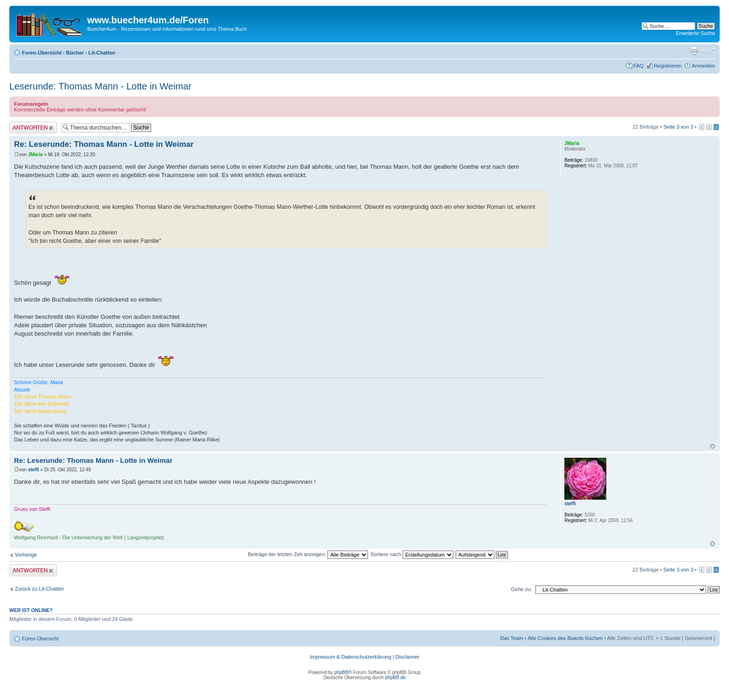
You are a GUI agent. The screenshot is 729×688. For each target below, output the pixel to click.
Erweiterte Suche (695, 33)
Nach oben (712, 446)
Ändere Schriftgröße (708, 51)
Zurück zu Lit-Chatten (39, 589)
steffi (33, 469)
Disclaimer (407, 657)
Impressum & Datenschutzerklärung (350, 657)
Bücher (75, 52)
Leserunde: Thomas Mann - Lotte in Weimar (100, 86)
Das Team (511, 638)
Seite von (678, 127)
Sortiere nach (411, 554)
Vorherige (26, 554)
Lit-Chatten (101, 52)
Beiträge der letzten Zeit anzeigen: (308, 554)
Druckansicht (694, 51)
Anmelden (703, 66)
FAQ (638, 66)
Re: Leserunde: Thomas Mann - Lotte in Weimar (104, 144)
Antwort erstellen (33, 127)
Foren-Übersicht (42, 52)
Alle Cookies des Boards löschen (565, 638)
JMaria (35, 154)
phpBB (341, 672)
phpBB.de (395, 677)
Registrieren (667, 66)
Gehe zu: (521, 589)
